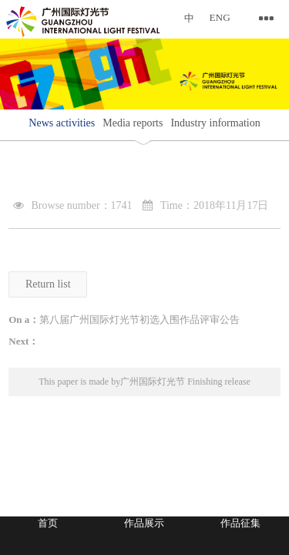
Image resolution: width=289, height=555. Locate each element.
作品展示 (144, 523)
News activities (62, 123)
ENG (220, 17)
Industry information (215, 123)
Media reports (132, 123)
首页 (48, 523)
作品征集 (240, 523)
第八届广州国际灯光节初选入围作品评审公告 (139, 319)
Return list (48, 284)
